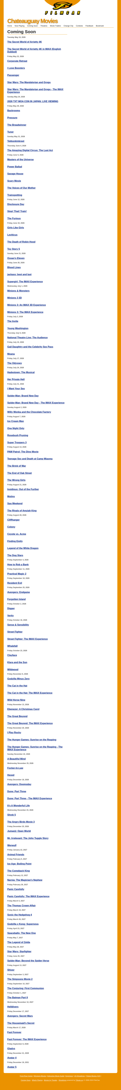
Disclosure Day (15, 204)
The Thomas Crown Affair (21, 905)
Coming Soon (32, 26)
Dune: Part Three (16, 791)
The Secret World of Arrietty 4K (24, 42)
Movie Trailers (55, 26)
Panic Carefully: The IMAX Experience (28, 896)
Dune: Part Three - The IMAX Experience (29, 798)
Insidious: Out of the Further (23, 489)
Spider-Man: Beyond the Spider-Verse (28, 960)
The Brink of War (16, 466)
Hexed (10, 775)
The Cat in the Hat (17, 686)
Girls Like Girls (15, 227)
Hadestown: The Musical (21, 372)
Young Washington (17, 328)
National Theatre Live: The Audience (27, 337)
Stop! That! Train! (17, 211)
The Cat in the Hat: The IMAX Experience (29, 693)
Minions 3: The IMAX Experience (25, 312)
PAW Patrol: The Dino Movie (22, 452)
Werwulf (11, 845)
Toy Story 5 (13, 249)
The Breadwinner (16, 125)
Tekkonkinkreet (15, 141)
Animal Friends (15, 854)
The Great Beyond (17, 716)
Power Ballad (14, 166)
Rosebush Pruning (17, 435)
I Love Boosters (16, 68)
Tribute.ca (79, 1080)
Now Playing (19, 26)
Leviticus (12, 235)
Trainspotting (14, 195)
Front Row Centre (26, 1076)
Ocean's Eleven (16, 258)
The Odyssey (14, 363)
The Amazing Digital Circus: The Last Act (30, 150)
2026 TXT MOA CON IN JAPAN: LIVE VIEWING (32, 101)
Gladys (11, 1048)
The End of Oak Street (19, 473)
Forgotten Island (16, 599)
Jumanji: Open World (19, 831)
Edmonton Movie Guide (55, 1076)
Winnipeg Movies (40, 1076)
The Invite (12, 321)
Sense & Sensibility (18, 625)
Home (9, 26)
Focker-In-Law (15, 768)
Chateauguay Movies (32, 21)
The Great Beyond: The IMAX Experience (30, 723)
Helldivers (12, 1007)
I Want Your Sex (16, 388)
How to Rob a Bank (18, 564)
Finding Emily (15, 541)
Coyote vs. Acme (16, 534)
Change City (68, 26)
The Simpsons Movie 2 (19, 979)
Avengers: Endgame (18, 592)
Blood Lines (14, 267)
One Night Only (15, 428)
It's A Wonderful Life (18, 805)
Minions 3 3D (14, 298)
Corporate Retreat (17, 61)
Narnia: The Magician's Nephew (24, 880)
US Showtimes (79, 1076)
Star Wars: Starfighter (19, 951)
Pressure (12, 117)
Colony (11, 527)
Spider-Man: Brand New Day (23, 396)
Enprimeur (69, 1076)
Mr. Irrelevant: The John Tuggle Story (28, 838)
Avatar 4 (12, 1058)
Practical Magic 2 (16, 574)
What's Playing (37, 1080)
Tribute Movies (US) (93, 1076)
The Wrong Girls (16, 480)
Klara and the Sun (17, 662)
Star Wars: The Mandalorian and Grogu (29, 82)
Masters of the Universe (20, 159)
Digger (11, 608)
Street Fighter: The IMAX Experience (27, 639)
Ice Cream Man (15, 421)
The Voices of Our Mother (21, 188)
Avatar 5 (12, 1067)
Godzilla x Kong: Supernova (22, 924)
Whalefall (12, 646)
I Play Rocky (14, 732)
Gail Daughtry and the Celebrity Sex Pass (30, 347)
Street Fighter (15, 632)
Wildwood (12, 669)
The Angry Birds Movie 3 (21, 822)
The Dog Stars (15, 555)
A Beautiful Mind (16, 759)
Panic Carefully (15, 889)
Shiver (10, 970)
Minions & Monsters (18, 291)
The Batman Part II (17, 997)
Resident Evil (14, 583)
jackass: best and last (19, 274)
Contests (79, 26)
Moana (11, 354)
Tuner (10, 132)
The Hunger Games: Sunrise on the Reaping (31, 739)
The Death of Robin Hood (21, 242)
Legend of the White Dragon (22, 548)
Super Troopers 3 (17, 442)
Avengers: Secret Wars (20, 1016)
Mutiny (11, 496)
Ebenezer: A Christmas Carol (23, 709)
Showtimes (62, 1080)
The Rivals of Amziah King (22, 510)
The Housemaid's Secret (20, 1023)
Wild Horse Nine (16, 700)
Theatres (43, 26)
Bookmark (101, 26)
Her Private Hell (16, 379)
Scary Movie (14, 181)
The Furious (14, 218)
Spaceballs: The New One (21, 933)
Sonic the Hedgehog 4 (19, 915)
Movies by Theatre (50, 1080)
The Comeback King (18, 871)
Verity (10, 615)
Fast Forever (14, 1032)
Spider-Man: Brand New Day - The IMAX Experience (35, 403)
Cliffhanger (13, 520)
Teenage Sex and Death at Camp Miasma (29, 459)
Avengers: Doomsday (19, 784)
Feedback (89, 26)
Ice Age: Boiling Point (19, 864)
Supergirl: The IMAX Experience (25, 281)
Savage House (15, 173)
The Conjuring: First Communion (25, 988)
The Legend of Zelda (18, 942)
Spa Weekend (15, 503)
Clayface (12, 655)
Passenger (13, 75)
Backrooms (13, 110)
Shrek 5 (11, 815)
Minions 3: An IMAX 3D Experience (26, 305)
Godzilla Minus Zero (18, 679)
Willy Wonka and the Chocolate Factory (29, 412)
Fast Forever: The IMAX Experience (27, 1039)
